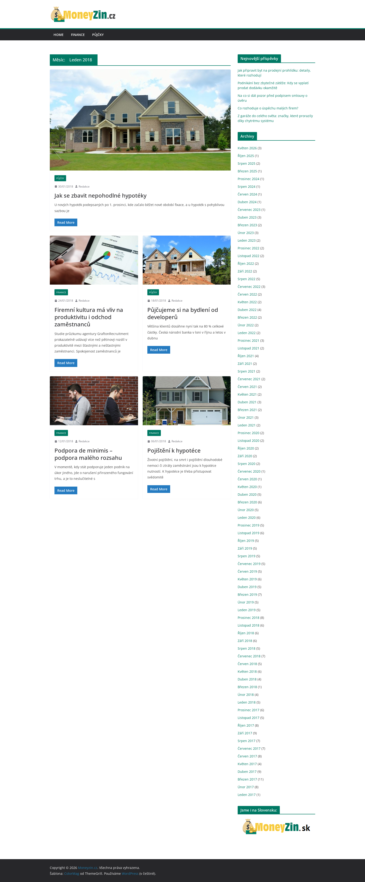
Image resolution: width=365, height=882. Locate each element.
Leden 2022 (247, 333)
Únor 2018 (246, 694)
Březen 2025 (247, 171)
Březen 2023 (247, 225)
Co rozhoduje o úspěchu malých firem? (268, 108)
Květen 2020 (247, 487)
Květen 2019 (247, 579)
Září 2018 (245, 640)
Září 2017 (245, 733)
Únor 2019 (246, 602)
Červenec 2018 (249, 656)
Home (59, 34)
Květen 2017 (247, 764)
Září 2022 (245, 271)
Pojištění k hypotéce (174, 450)
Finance (78, 34)
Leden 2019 (247, 610)
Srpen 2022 (246, 279)
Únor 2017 (246, 787)
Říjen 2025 (246, 155)
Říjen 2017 (246, 725)
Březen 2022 (247, 317)
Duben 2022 (247, 309)
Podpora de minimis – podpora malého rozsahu (88, 453)
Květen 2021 (247, 394)
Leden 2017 (247, 794)
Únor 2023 (246, 232)
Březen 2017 (247, 779)
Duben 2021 (247, 402)
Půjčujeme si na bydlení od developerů (182, 313)
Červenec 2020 (249, 471)
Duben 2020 (247, 494)
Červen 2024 (247, 194)
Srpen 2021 (246, 371)
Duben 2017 (247, 771)
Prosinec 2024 (248, 179)
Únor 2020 (246, 510)
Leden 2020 (247, 517)
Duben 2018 (247, 679)
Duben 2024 (247, 202)
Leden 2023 (247, 240)
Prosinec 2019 (248, 525)
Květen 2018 (247, 671)
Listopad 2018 (248, 625)
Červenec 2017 (249, 748)
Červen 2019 (247, 571)
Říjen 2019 (246, 540)
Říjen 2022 (246, 263)
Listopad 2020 (248, 440)
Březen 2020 (247, 502)
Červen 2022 (247, 294)
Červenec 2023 (249, 209)
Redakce (84, 186)
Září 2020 (245, 456)
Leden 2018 (247, 702)
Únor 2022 (246, 325)
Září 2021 (245, 363)
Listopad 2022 (248, 256)
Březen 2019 (247, 594)
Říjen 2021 (246, 356)
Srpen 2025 (246, 163)
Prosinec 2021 (248, 340)
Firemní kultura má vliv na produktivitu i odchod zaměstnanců (88, 317)
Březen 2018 (247, 687)
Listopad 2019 (248, 533)
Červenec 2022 (249, 286)
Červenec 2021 (249, 379)
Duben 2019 (247, 587)
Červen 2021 (247, 386)
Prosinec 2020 (248, 433)
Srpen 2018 (246, 648)
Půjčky (98, 34)
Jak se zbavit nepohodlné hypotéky (100, 195)
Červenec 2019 (249, 563)
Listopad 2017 (248, 717)
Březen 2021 (247, 410)
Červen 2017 (247, 756)
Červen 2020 (247, 479)
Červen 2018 (247, 664)
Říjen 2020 (246, 448)
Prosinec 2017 (248, 710)
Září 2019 (245, 548)
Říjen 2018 (246, 633)
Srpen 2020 (246, 463)
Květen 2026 (247, 148)
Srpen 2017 (246, 741)
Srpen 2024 (246, 186)
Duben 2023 (247, 217)
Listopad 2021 (248, 348)
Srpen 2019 (246, 556)
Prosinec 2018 (248, 617)
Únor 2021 (246, 417)
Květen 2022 (247, 302)
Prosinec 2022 (248, 248)
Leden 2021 (247, 425)
